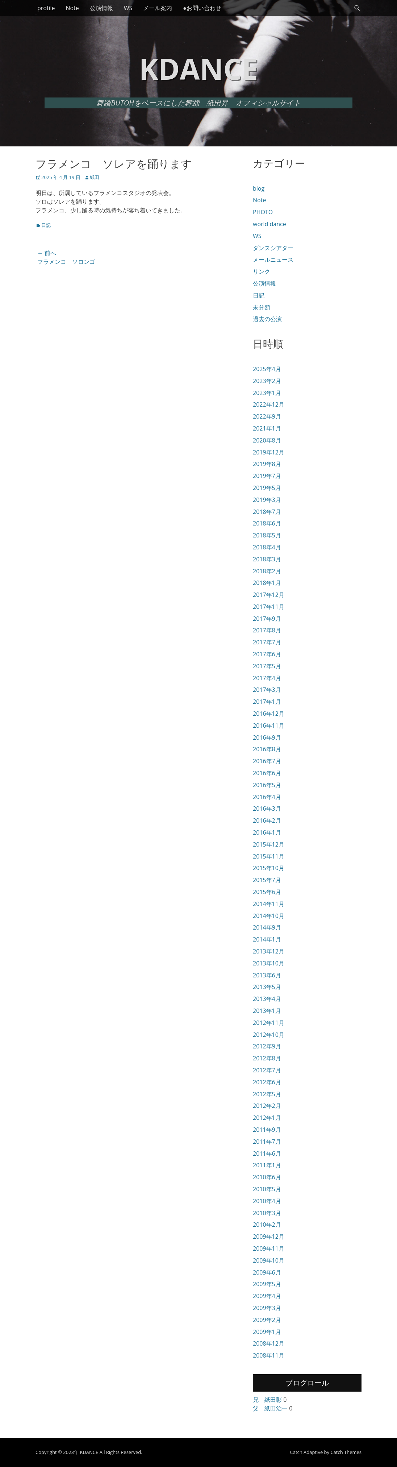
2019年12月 (268, 452)
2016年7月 (267, 761)
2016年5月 (267, 785)
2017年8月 (267, 630)
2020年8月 (267, 440)
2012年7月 (267, 1070)
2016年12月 (268, 714)
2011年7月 (267, 1142)
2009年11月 (268, 1248)
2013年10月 (268, 963)
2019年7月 (267, 476)
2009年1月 (267, 1332)
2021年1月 (267, 428)
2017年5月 (267, 666)
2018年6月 (267, 523)
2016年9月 (267, 737)
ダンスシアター (273, 248)
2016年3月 (267, 809)
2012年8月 (267, 1058)
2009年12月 (268, 1236)
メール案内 (157, 8)
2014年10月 (268, 916)
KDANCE (198, 68)
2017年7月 (267, 642)
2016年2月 (267, 820)
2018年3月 (267, 559)
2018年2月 (267, 571)
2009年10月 (268, 1260)
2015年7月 (267, 880)
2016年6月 (267, 773)
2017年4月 (267, 678)
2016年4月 (267, 797)
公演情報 (101, 8)
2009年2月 (267, 1320)
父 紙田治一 (270, 1408)
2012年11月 (268, 1023)
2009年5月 (267, 1284)
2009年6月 (267, 1272)
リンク (261, 271)
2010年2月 (267, 1225)
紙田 (94, 177)
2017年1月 (267, 702)
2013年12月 (268, 951)
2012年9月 (267, 1046)
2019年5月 (267, 488)
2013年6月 (267, 975)
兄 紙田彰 (267, 1400)
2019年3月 (267, 500)
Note (72, 8)
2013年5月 (267, 987)
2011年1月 (267, 1165)
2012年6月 (267, 1082)
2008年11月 (268, 1355)
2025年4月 (267, 369)
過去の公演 (267, 319)
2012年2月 (267, 1106)
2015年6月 (267, 892)
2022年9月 (267, 416)
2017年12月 (268, 595)
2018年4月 (267, 547)
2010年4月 (267, 1201)
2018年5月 (267, 535)
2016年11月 (268, 726)
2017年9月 (267, 619)
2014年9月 (267, 927)
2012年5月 (267, 1094)
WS (128, 8)
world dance (269, 224)
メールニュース (273, 259)
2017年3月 (267, 690)
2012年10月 (268, 1035)
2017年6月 (267, 654)
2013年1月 (267, 1011)
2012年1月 (267, 1118)
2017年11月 (268, 607)
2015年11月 (268, 856)
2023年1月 (267, 393)
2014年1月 (267, 939)
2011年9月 (267, 1130)
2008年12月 (268, 1343)
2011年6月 (267, 1154)
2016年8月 (267, 749)
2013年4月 (267, 999)
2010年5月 (267, 1189)
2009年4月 (267, 1296)
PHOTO (263, 212)
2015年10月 (268, 868)
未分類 (261, 307)
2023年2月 (267, 381)
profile (46, 8)
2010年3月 (267, 1213)
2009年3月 (267, 1308)
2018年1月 (267, 583)
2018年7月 (267, 512)
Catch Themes (346, 1452)
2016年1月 (267, 832)
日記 (46, 225)
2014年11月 (268, 904)
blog (258, 188)
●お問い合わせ (202, 8)
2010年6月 (267, 1177)
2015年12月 (268, 844)
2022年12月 (268, 404)
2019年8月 (267, 464)
